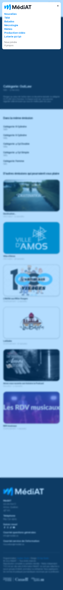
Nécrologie (11, 25)
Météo (8, 29)
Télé (7, 17)
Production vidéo (14, 32)
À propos (9, 45)
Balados (9, 21)
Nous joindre (10, 42)
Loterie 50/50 (12, 36)
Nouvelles (10, 14)
